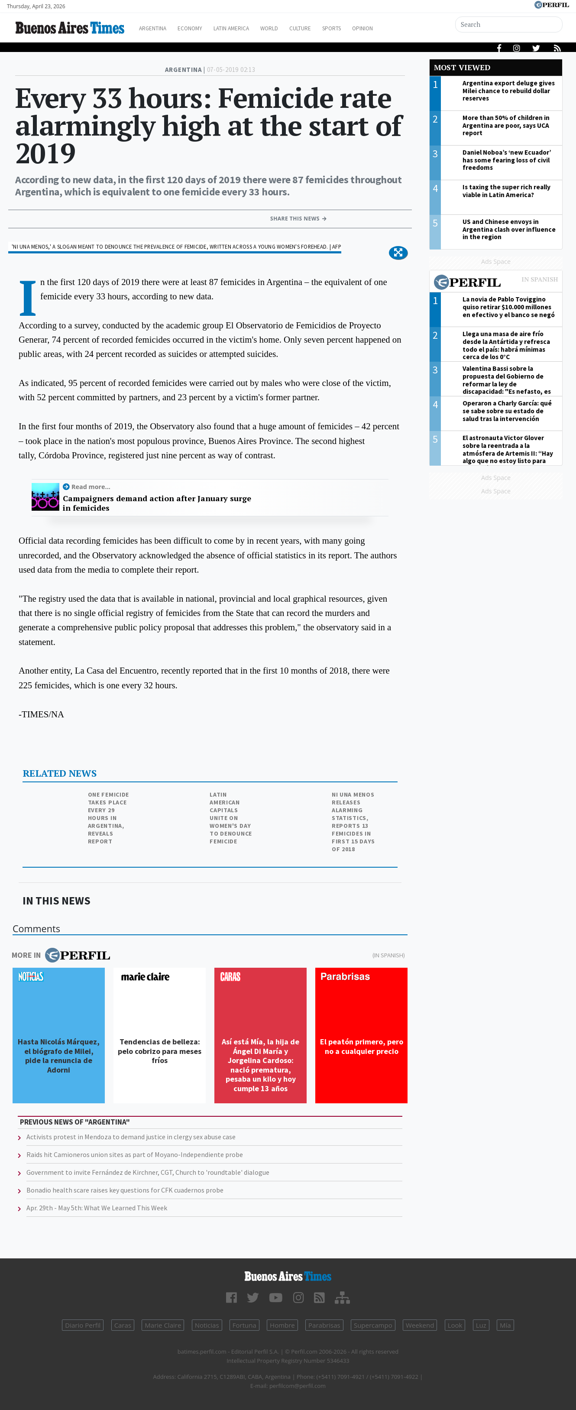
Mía (505, 1325)
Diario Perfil (82, 1325)
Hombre (282, 1325)
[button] (398, 253)
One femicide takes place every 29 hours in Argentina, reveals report (108, 818)
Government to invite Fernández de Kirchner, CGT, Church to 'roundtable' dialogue (147, 1172)
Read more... (90, 487)
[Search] (509, 24)
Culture (325, 28)
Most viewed (462, 67)
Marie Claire (163, 1325)
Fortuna (244, 1325)
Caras (122, 1325)
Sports (361, 28)
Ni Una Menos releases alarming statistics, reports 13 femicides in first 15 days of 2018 (353, 822)
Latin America (247, 28)
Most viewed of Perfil (496, 283)
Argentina (159, 28)
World (290, 28)
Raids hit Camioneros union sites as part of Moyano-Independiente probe (134, 1154)
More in (61, 955)
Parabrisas (324, 1325)
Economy (201, 28)
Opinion (396, 28)
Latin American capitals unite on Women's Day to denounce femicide (231, 818)
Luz (481, 1325)
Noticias (207, 1325)
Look (455, 1325)
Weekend (420, 1325)
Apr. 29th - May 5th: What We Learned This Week (96, 1207)
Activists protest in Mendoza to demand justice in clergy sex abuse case (131, 1136)
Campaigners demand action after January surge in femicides (157, 503)
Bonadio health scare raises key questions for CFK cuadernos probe (124, 1190)
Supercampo (373, 1325)
